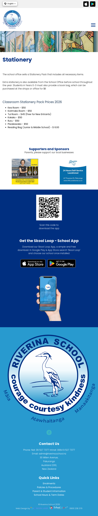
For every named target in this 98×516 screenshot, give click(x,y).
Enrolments (49, 483)
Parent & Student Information (49, 491)
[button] (10, 3)
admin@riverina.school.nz (52, 453)
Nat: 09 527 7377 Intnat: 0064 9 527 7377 (53, 449)
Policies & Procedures (49, 487)
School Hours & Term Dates (49, 494)
